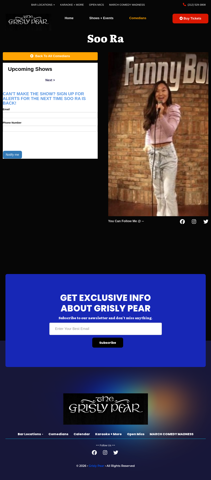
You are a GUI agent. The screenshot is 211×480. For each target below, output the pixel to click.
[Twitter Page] (205, 222)
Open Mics (96, 4)
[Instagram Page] (194, 222)
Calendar (82, 434)
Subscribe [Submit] (107, 342)
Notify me (12, 154)
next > (50, 80)
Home (69, 18)
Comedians (137, 18)
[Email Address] (105, 329)
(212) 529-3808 (196, 4)
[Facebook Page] (182, 222)
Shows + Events (101, 18)
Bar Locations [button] (43, 4)
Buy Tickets (190, 18)
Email (6, 109)
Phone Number (12, 122)
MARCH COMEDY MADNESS (127, 4)
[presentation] (29, 141)
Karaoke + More (72, 4)
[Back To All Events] (50, 56)
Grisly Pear (96, 466)
